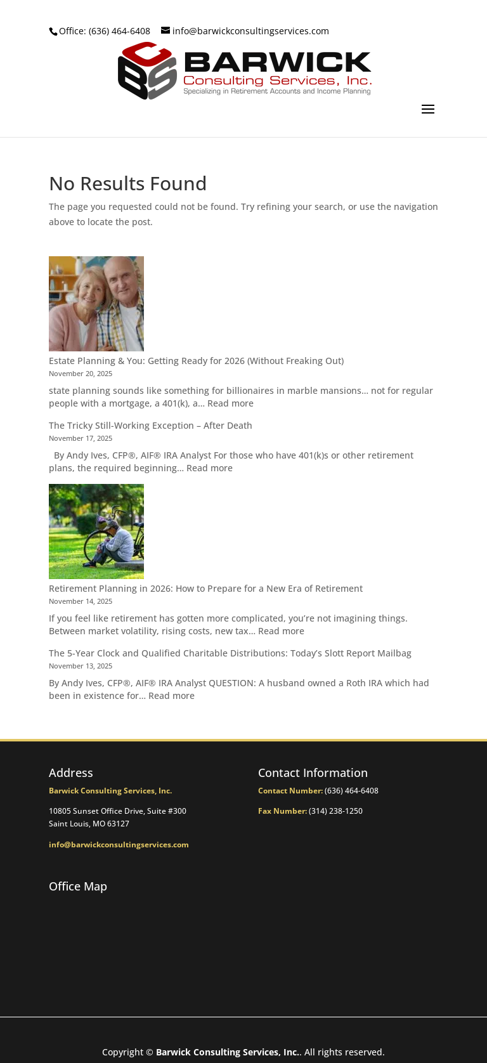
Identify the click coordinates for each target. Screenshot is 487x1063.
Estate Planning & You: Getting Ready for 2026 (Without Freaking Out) (196, 361)
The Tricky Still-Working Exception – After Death (150, 425)
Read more (230, 403)
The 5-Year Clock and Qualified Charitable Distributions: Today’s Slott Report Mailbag (230, 653)
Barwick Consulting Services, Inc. (227, 1052)
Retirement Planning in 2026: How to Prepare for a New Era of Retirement (206, 588)
